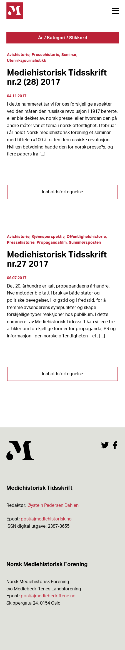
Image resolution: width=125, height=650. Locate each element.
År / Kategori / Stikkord (62, 38)
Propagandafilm (52, 243)
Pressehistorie (45, 55)
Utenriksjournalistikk (26, 61)
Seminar (68, 55)
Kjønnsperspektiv (48, 237)
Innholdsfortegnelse (62, 192)
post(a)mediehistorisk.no (46, 519)
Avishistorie (18, 55)
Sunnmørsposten (85, 243)
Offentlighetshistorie (86, 237)
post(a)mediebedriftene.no (48, 596)
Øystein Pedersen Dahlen (53, 505)
